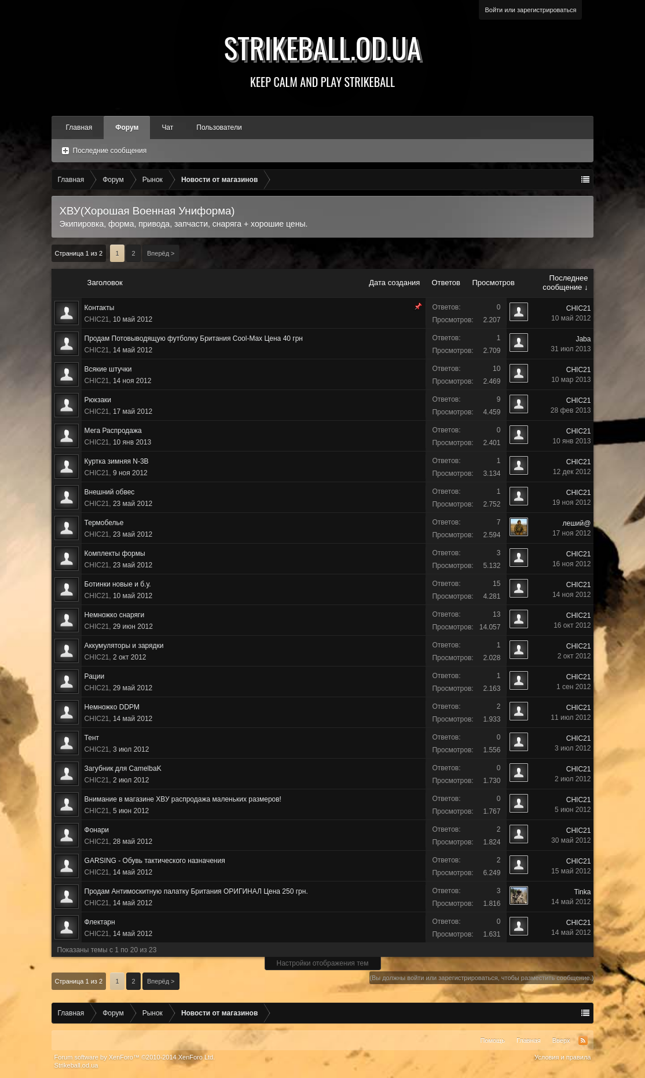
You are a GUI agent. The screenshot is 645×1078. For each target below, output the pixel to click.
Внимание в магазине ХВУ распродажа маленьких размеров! (183, 799)
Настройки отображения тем (323, 963)
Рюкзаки (98, 400)
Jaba (583, 339)
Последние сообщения (110, 151)
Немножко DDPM (112, 707)
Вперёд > (161, 253)
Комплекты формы (115, 553)
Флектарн (100, 922)
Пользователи (218, 127)
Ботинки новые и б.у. (118, 584)
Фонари (97, 830)
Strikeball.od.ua (323, 58)
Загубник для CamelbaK (123, 768)
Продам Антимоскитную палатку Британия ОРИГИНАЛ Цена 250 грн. (196, 891)
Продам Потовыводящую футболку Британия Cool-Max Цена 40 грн (194, 338)
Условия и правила (562, 1057)
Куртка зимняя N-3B (117, 461)
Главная (79, 127)
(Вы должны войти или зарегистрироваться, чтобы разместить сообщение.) (481, 977)
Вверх (561, 1040)
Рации (95, 676)
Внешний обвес (110, 492)
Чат (167, 127)
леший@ (577, 523)
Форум (126, 127)
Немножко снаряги (115, 615)
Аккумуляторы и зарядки (124, 646)
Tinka (582, 892)
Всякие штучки (108, 369)
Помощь (492, 1040)
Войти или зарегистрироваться (530, 9)
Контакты (100, 308)
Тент (92, 738)
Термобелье (104, 523)
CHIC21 (97, 319)
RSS (583, 1040)
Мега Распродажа (113, 431)
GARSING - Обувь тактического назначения (155, 861)
